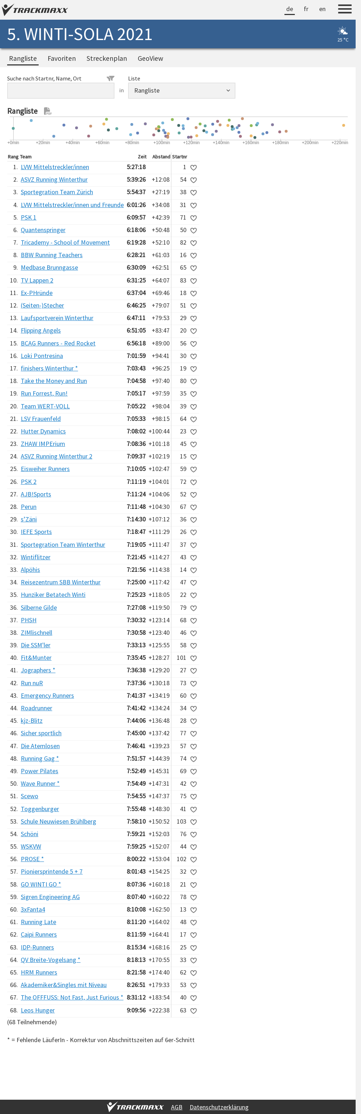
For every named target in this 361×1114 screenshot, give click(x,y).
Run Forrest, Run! (44, 393)
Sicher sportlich (41, 733)
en (322, 9)
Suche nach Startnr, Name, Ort (60, 78)
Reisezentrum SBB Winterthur (61, 582)
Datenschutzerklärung (219, 1107)
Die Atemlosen (40, 746)
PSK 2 (28, 481)
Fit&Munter (36, 657)
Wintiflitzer (35, 557)
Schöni (29, 834)
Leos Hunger (38, 1010)
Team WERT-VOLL (45, 406)
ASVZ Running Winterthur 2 (56, 456)
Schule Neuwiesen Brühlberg (58, 821)
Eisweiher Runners (45, 469)
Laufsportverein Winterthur (57, 318)
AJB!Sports (36, 494)
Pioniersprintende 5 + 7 (52, 871)
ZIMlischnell (36, 632)
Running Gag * (40, 758)
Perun (28, 506)
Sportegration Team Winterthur (63, 544)
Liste (134, 78)
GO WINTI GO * (41, 884)
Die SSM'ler (35, 645)
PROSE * (32, 859)
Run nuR (32, 683)
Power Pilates (39, 771)
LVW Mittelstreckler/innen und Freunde (72, 205)
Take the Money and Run (54, 381)
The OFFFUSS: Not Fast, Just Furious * (72, 997)
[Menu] (345, 10)
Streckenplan (107, 58)
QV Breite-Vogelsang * (51, 960)
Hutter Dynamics (43, 431)
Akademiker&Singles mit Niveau (64, 985)
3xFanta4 (33, 909)
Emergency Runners (47, 695)
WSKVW (31, 846)
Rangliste (23, 58)
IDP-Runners (37, 947)
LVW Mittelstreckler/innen (55, 167)
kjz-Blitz (32, 720)
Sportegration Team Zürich (57, 192)
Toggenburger (40, 809)
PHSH (28, 620)
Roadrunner (36, 708)
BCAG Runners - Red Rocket (58, 343)
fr (306, 9)
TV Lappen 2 (37, 280)
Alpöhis (30, 569)
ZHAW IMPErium (43, 444)
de (289, 9)
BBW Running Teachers (52, 255)
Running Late (38, 922)
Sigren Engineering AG (50, 897)
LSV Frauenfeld (41, 418)
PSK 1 (28, 217)
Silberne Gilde (39, 607)
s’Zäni (29, 519)
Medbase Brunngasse (49, 267)
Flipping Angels (41, 330)
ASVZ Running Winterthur (54, 179)
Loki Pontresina (42, 356)
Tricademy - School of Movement (65, 242)
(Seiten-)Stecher (42, 305)
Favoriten (62, 58)
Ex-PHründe (37, 293)
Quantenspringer (43, 230)
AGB (176, 1107)
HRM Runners (39, 972)
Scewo (29, 796)
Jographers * (38, 670)
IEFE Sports (36, 531)
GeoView (150, 58)
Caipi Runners (39, 934)
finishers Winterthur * (49, 368)
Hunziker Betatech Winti (53, 594)
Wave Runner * (40, 783)
